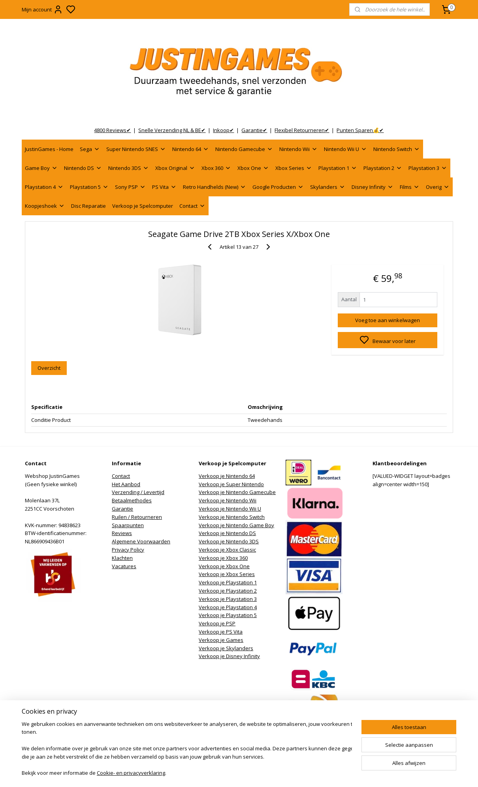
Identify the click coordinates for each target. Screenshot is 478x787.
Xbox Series (293, 168)
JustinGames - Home (49, 149)
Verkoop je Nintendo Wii (227, 500)
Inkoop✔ (223, 130)
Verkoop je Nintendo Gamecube (237, 492)
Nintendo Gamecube (244, 149)
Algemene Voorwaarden (141, 541)
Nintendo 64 (190, 149)
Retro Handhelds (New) (214, 186)
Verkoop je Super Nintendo (231, 484)
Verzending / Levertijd (138, 492)
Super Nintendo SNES (136, 149)
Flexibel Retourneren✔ (302, 130)
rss (280, 773)
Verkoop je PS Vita (221, 631)
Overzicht (49, 367)
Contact (192, 205)
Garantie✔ (254, 130)
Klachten (122, 557)
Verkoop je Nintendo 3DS (229, 541)
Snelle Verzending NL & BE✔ (171, 130)
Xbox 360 (216, 168)
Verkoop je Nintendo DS (227, 533)
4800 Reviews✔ (112, 130)
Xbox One (253, 168)
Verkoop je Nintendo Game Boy (236, 525)
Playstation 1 (337, 168)
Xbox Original (175, 168)
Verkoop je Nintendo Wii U (230, 508)
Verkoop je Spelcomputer (142, 205)
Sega (90, 149)
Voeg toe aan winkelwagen (387, 320)
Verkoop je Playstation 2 (228, 590)
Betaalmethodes (132, 500)
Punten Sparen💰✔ (360, 130)
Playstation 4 (44, 186)
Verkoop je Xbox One (224, 566)
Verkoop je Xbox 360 (223, 557)
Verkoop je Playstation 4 (228, 607)
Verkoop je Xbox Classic (227, 549)
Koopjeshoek (45, 205)
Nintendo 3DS (128, 168)
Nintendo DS (83, 168)
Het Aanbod (126, 484)
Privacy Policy (128, 549)
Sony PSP (130, 186)
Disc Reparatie (88, 205)
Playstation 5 (89, 186)
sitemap (263, 773)
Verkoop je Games (221, 639)
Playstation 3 (427, 168)
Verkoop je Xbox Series (227, 574)
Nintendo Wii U (345, 149)
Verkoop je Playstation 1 (228, 582)
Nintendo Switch (396, 149)
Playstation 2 (382, 168)
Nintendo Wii (298, 149)
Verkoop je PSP (217, 623)
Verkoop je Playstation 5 (228, 615)
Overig (438, 186)
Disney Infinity (372, 186)
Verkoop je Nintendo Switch (232, 516)
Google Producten (278, 186)
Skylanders (327, 186)
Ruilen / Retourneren (137, 516)
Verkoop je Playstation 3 (228, 598)
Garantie (122, 508)
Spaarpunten (128, 525)
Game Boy (41, 168)
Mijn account (42, 9)
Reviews (122, 533)
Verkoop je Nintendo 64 (227, 475)
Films (410, 186)
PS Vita (164, 186)
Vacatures (124, 566)
